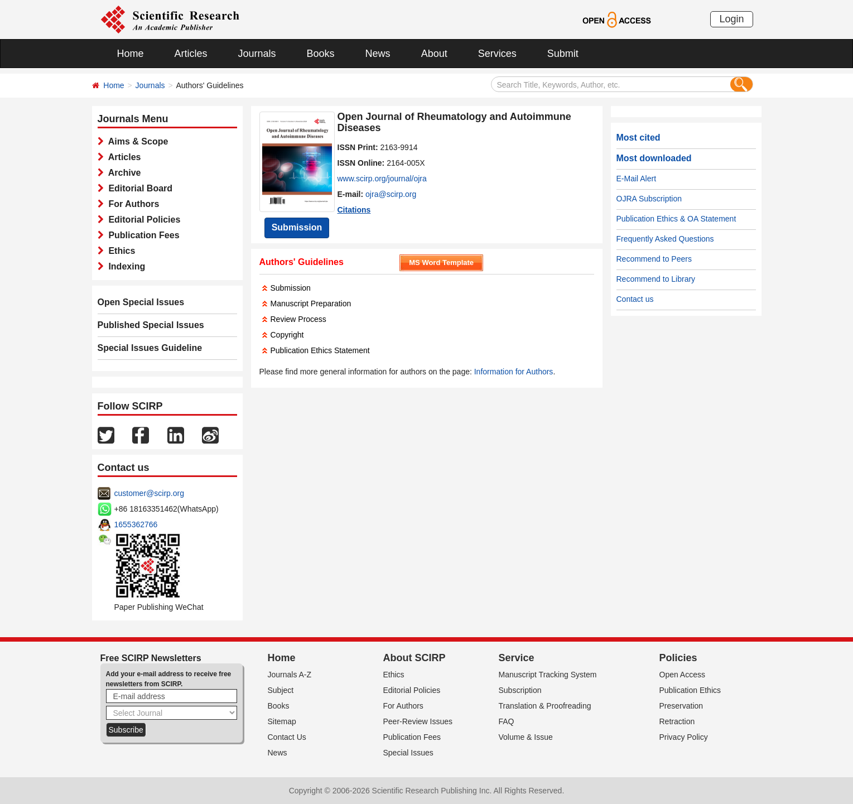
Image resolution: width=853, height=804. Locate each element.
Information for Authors (513, 371)
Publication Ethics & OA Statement (676, 218)
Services (497, 53)
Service (516, 657)
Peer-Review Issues (418, 721)
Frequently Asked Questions (665, 238)
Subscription (520, 690)
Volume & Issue (526, 737)
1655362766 (136, 524)
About (434, 53)
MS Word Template (441, 262)
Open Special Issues (141, 302)
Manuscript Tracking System (548, 674)
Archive (122, 172)
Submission (297, 227)
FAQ (506, 721)
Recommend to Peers (654, 258)
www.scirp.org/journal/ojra (382, 178)
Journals (257, 53)
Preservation (681, 705)
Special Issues (408, 752)
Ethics (120, 251)
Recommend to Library (656, 279)
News (378, 53)
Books (321, 53)
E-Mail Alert (636, 178)
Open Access (682, 674)
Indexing (125, 266)
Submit (563, 53)
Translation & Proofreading (545, 705)
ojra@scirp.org (390, 194)
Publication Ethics (690, 690)
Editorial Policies (142, 219)
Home (130, 53)
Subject (281, 690)
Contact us (635, 299)
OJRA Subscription (649, 198)
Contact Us (287, 737)
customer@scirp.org (149, 493)
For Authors (132, 204)
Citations (354, 209)
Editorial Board (138, 188)
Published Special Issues (151, 325)
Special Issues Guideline (150, 348)
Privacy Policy (683, 737)
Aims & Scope (136, 141)
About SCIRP (414, 657)
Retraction (677, 721)
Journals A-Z (290, 674)
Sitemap (282, 721)
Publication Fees (142, 235)
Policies (678, 657)
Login (731, 19)
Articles (191, 53)
